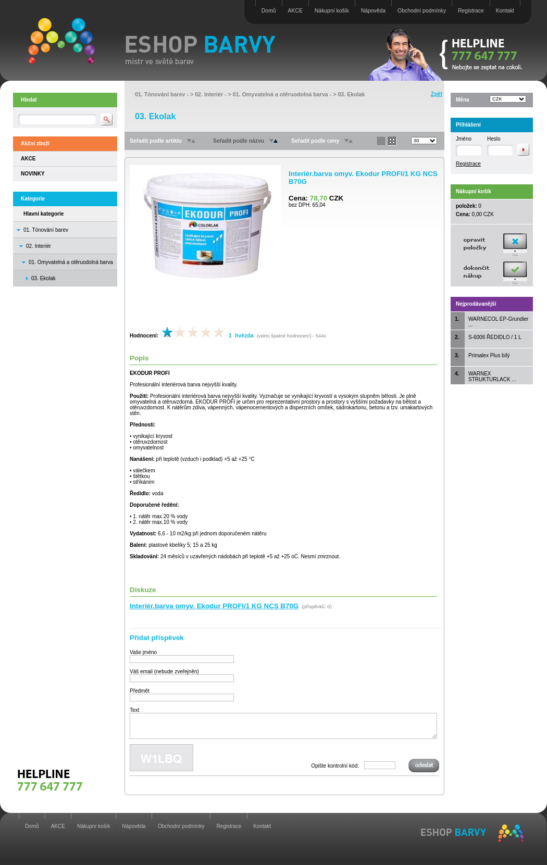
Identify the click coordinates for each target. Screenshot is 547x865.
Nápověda (373, 11)
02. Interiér (38, 246)
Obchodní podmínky (421, 11)
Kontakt (505, 11)
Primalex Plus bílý (488, 355)
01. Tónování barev (45, 230)
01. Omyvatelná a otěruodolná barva (71, 262)
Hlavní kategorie (43, 214)
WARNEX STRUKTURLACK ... (492, 376)
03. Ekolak (351, 94)
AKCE (295, 11)
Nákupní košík (332, 11)
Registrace (471, 11)
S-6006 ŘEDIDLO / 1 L (494, 337)
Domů (269, 11)
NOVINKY (33, 174)
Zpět (436, 94)
